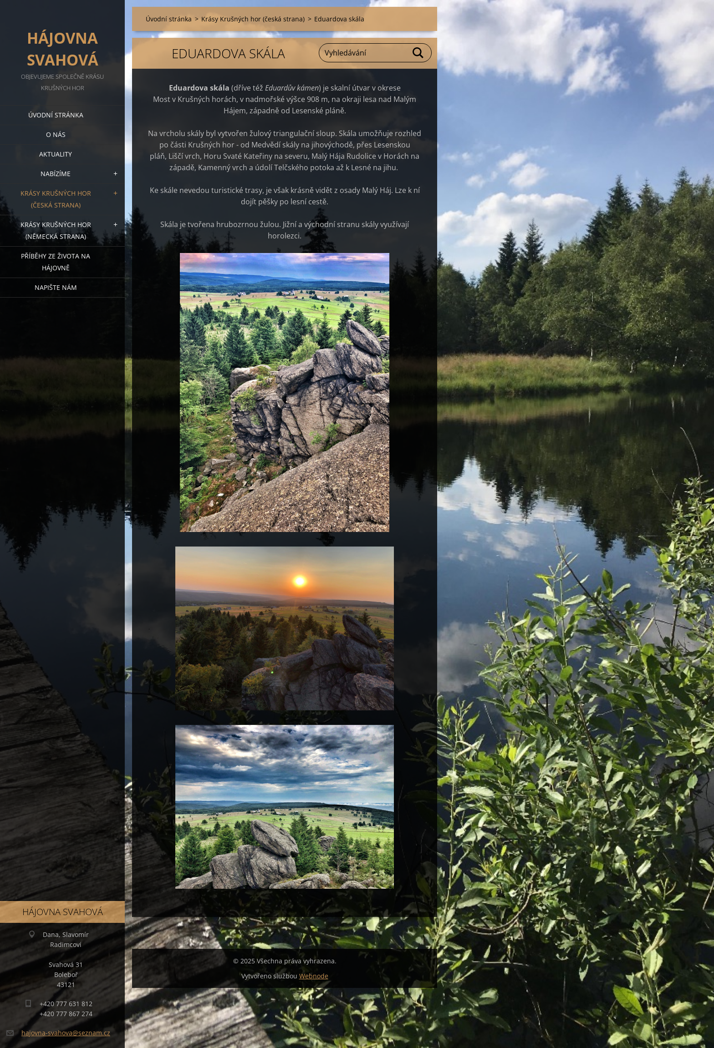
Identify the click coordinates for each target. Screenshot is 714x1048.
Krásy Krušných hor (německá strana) (55, 230)
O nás (56, 134)
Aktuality (55, 154)
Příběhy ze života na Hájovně (55, 262)
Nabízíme (56, 173)
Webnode (313, 976)
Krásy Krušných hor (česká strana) (55, 199)
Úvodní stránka (55, 115)
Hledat (418, 53)
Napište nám (56, 287)
